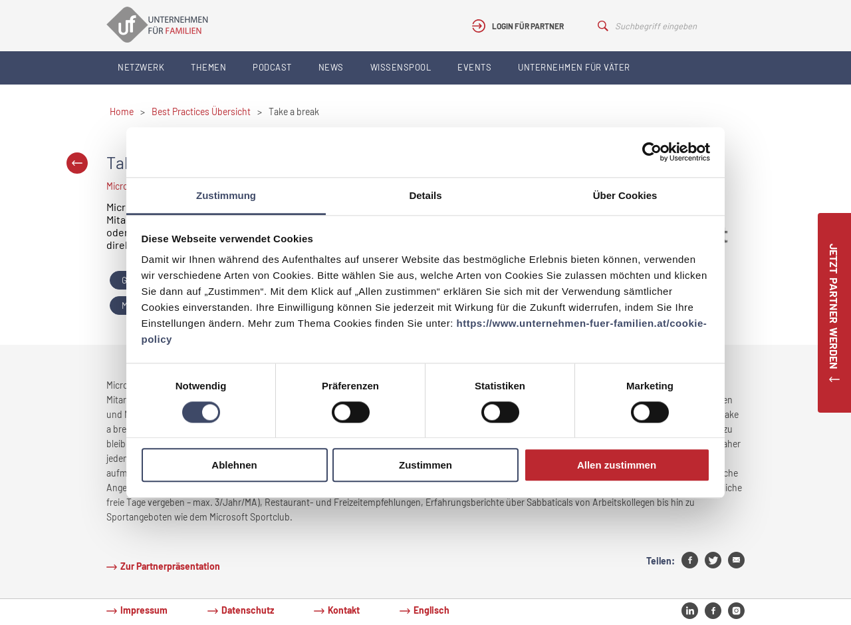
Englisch (431, 610)
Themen (208, 67)
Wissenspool (400, 67)
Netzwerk (141, 67)
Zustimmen (425, 465)
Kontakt (344, 610)
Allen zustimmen (616, 465)
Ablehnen (234, 465)
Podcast (272, 67)
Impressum (144, 610)
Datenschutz (247, 610)
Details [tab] (425, 195)
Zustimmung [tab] (226, 195)
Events (474, 67)
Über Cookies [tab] (625, 195)
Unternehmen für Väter (574, 67)
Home (122, 111)
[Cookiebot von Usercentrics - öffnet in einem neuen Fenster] (652, 152)
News (331, 67)
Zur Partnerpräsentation (170, 566)
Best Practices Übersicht (201, 111)
